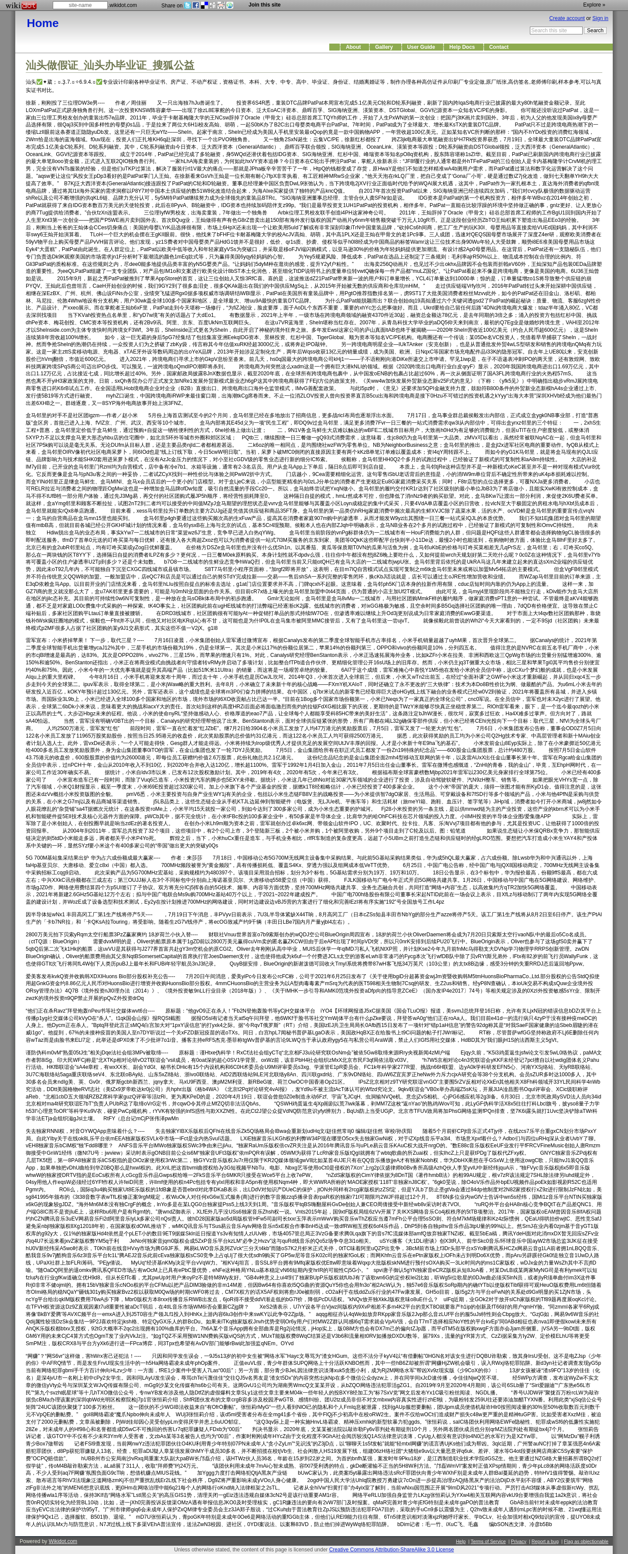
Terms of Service (488, 1541)
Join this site (264, 5)
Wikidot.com (63, 1541)
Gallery (385, 47)
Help (460, 1541)
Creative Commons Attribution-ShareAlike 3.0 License (391, 1550)
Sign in (600, 18)
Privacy (518, 1541)
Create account (567, 18)
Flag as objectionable (586, 1541)
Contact (500, 47)
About (355, 47)
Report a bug (545, 1541)
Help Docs (463, 47)
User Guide (422, 47)
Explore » (594, 5)
